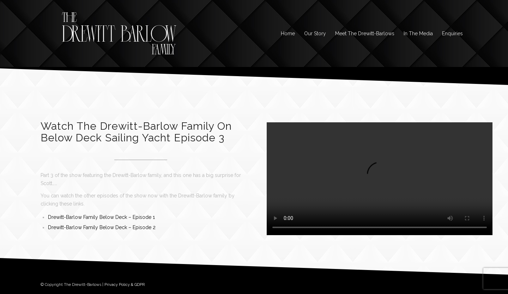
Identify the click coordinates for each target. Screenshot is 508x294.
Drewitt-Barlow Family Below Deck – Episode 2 (102, 227)
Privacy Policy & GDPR (124, 284)
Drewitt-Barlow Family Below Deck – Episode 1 (101, 217)
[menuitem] (288, 33)
